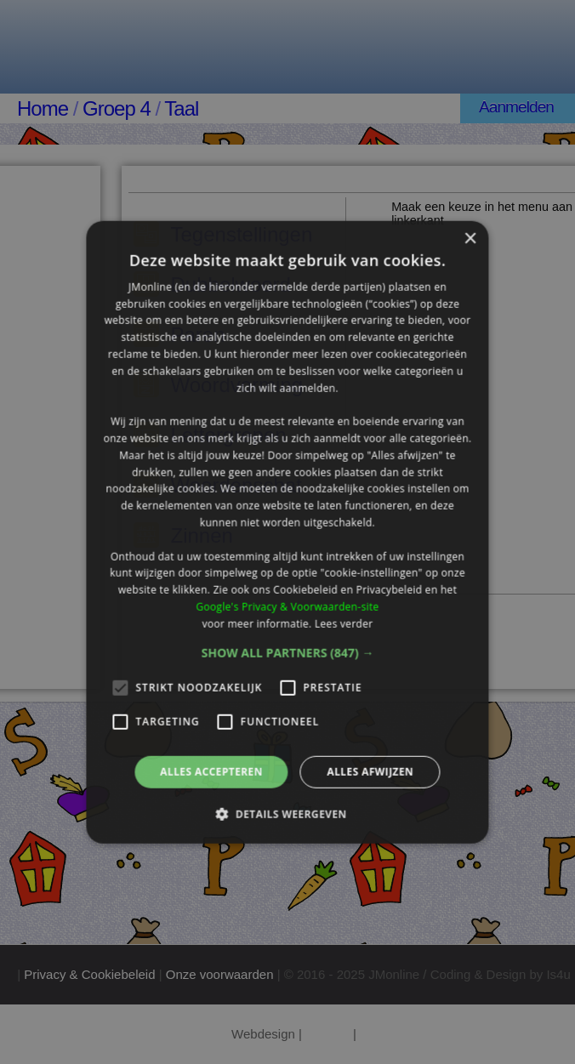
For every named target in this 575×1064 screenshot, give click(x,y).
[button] (288, 652)
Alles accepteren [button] (211, 771)
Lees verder (344, 624)
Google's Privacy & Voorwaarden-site (287, 607)
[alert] (287, 532)
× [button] (470, 238)
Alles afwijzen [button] (370, 771)
